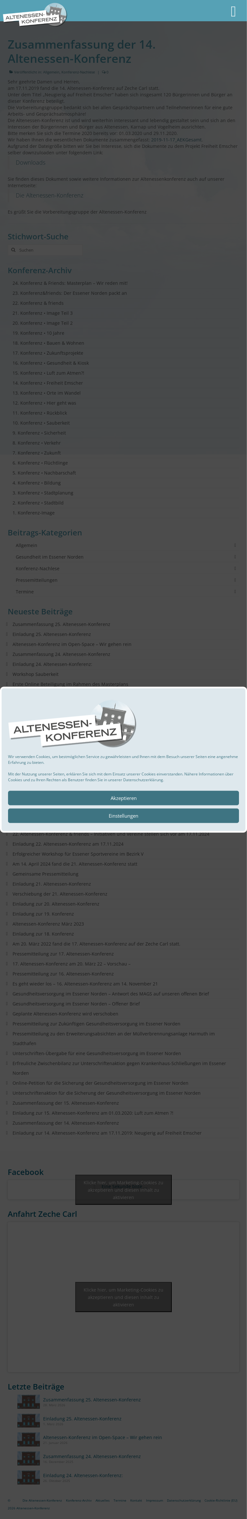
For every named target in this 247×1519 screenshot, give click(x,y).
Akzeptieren (124, 798)
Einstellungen (123, 815)
